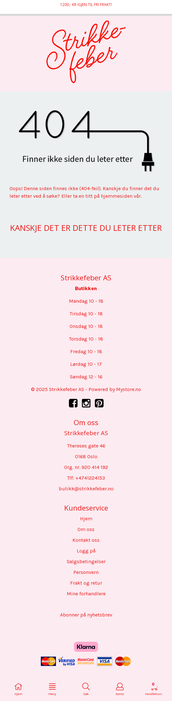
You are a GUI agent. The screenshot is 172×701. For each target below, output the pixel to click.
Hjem (86, 519)
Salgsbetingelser (86, 561)
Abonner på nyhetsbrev (86, 615)
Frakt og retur (86, 583)
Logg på (86, 551)
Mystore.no (128, 389)
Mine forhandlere (86, 594)
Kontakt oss (86, 540)
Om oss (86, 529)
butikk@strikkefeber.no (86, 489)
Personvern (86, 572)
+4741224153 (90, 478)
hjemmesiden (116, 196)
